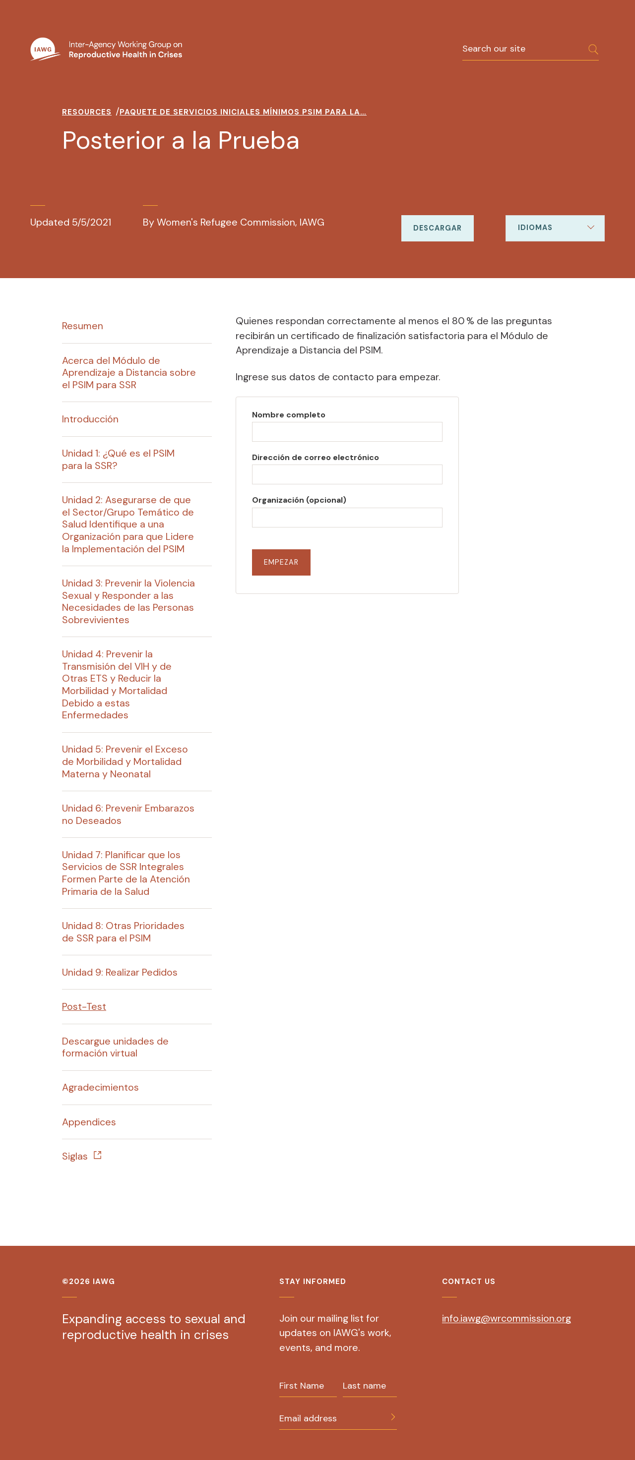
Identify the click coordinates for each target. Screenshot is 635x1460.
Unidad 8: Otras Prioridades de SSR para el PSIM (123, 931)
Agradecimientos (100, 1087)
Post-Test (84, 1006)
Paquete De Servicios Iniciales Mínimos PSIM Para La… (243, 112)
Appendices (89, 1121)
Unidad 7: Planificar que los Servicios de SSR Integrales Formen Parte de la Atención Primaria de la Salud (126, 873)
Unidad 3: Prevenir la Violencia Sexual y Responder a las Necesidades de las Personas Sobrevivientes (128, 601)
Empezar (281, 562)
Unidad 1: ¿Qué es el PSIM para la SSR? (118, 459)
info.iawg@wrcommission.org (506, 1318)
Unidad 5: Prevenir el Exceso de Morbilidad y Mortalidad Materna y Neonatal (125, 761)
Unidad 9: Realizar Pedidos (120, 972)
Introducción (90, 418)
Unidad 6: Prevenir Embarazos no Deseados (128, 814)
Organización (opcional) (299, 500)
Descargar (437, 228)
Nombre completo (288, 414)
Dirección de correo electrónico (315, 457)
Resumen (82, 325)
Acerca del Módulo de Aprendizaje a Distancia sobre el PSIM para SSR (129, 372)
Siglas (75, 1156)
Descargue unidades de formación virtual (115, 1047)
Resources (87, 112)
